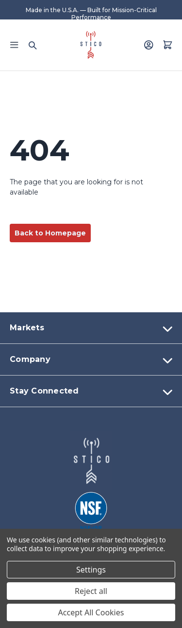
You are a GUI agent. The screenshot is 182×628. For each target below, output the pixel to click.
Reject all (91, 591)
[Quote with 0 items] (167, 44)
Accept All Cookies (91, 612)
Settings (91, 569)
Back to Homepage (50, 233)
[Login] (148, 45)
